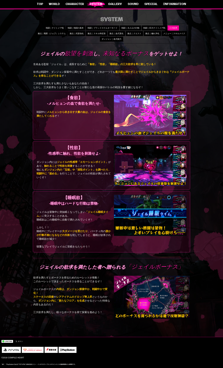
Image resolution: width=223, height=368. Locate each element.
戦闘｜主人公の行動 (130, 28)
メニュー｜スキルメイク (174, 33)
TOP (40, 4)
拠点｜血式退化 (116, 33)
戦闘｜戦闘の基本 (76, 28)
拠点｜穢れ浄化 (152, 33)
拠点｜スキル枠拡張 (97, 33)
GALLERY (115, 4)
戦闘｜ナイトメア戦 (55, 28)
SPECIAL (151, 4)
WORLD (54, 4)
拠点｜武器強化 (77, 33)
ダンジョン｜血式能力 (111, 39)
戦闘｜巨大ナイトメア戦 (154, 28)
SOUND (133, 4)
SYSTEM (96, 4)
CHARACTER (75, 4)
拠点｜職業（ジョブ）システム (52, 33)
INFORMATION (174, 4)
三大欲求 (173, 28)
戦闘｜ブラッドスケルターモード (102, 28)
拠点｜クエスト (134, 33)
